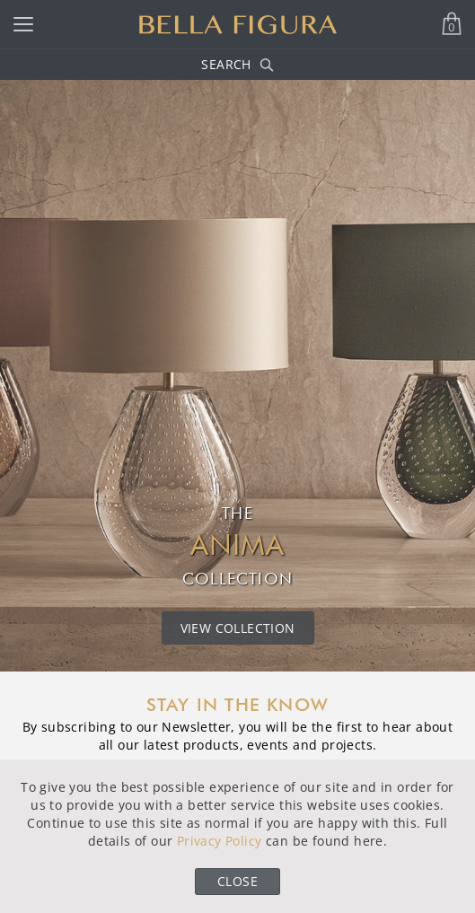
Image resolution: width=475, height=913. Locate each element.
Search (237, 64)
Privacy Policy (219, 840)
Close (237, 881)
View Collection (237, 627)
